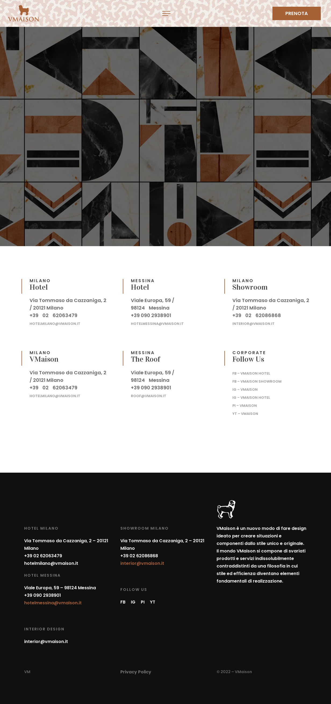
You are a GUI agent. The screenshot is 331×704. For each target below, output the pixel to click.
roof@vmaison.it (148, 395)
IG (133, 602)
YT (152, 602)
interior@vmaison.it (253, 323)
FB (122, 602)
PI (143, 602)
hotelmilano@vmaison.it (55, 323)
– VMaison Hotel (251, 372)
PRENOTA (296, 13)
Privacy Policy (135, 672)
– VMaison (245, 389)
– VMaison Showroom (257, 381)
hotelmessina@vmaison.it (157, 323)
